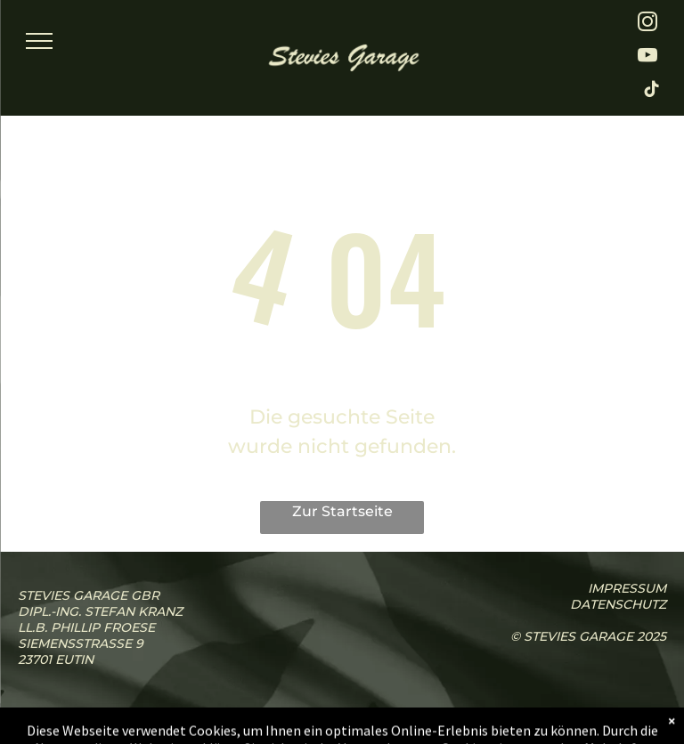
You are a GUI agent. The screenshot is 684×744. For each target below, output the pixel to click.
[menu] (39, 41)
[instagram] (648, 24)
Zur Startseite (342, 511)
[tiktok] (652, 92)
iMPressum (627, 588)
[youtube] (648, 58)
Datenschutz (618, 604)
